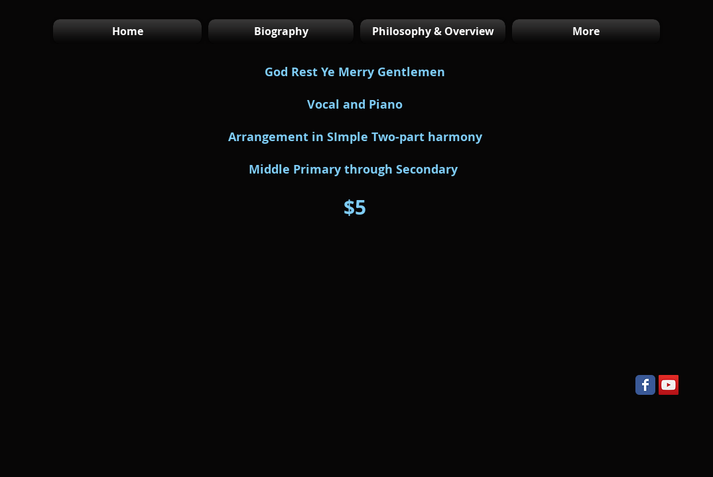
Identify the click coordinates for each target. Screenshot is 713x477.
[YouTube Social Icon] (669, 385)
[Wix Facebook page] (645, 385)
